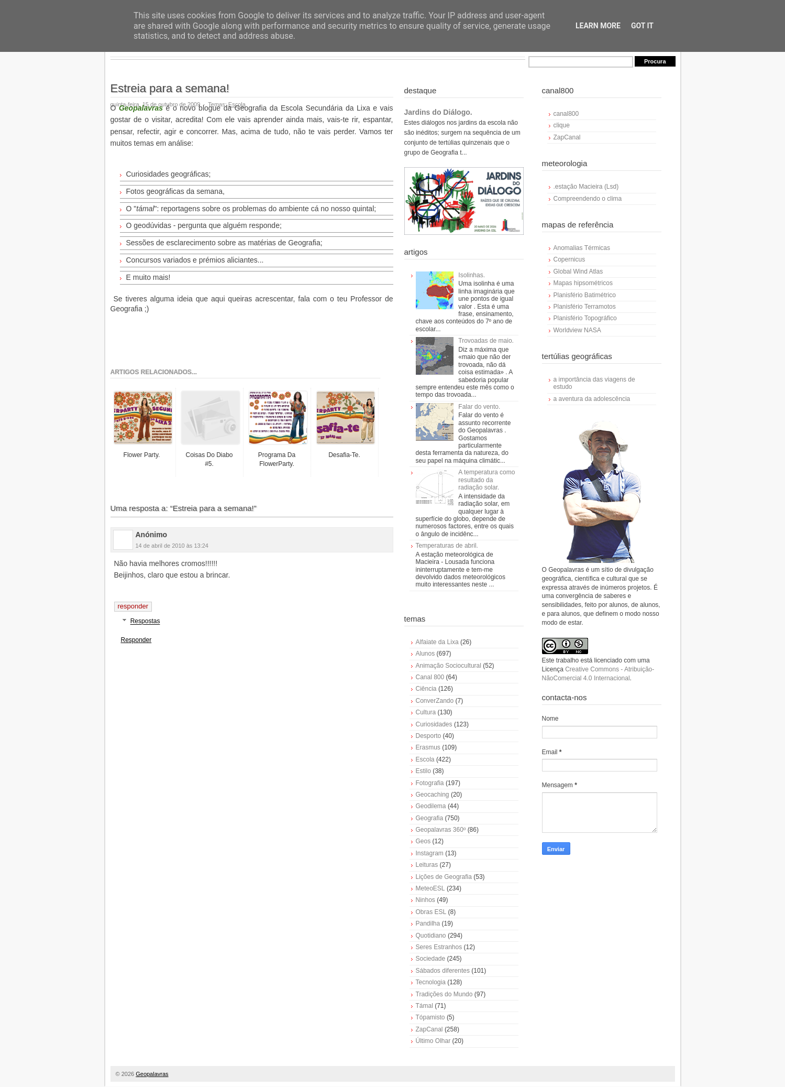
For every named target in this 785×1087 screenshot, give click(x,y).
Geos (423, 841)
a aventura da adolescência (592, 399)
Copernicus (569, 259)
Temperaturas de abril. (447, 545)
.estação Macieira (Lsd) (586, 186)
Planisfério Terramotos (585, 306)
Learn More (598, 25)
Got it (642, 25)
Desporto (428, 736)
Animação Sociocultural (448, 665)
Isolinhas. (471, 275)
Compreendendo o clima (588, 198)
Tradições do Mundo (444, 994)
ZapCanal (429, 1029)
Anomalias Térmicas (582, 248)
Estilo (423, 771)
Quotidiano (431, 935)
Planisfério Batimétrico (585, 295)
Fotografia (430, 783)
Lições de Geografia (444, 877)
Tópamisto (430, 1017)
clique (562, 125)
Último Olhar (433, 1041)
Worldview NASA (577, 330)
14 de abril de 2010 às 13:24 (172, 545)
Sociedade (431, 958)
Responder (133, 606)
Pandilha (428, 923)
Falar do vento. (479, 406)
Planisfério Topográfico (585, 318)
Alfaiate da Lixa (437, 642)
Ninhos (425, 900)
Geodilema (431, 806)
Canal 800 (430, 677)
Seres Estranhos (439, 947)
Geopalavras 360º (441, 829)
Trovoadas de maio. (486, 340)
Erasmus (428, 747)
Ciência (426, 688)
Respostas (145, 621)
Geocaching (432, 794)
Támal (424, 1005)
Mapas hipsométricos (583, 283)
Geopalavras (152, 1074)
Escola (425, 759)
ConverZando (435, 700)
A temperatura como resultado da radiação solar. (486, 480)
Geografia (430, 818)
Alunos (425, 653)
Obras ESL (431, 912)
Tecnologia (431, 982)
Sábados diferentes (443, 970)
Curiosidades (434, 724)
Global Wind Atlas (578, 271)
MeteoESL (430, 888)
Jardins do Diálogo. (438, 112)
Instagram (430, 853)
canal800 (566, 113)
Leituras (427, 864)
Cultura (426, 712)
